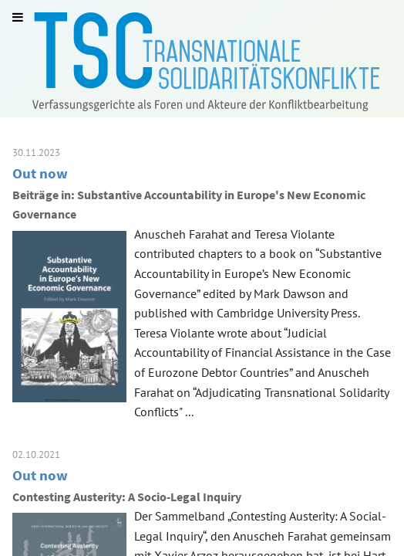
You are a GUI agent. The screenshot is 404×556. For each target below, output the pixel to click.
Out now (40, 173)
